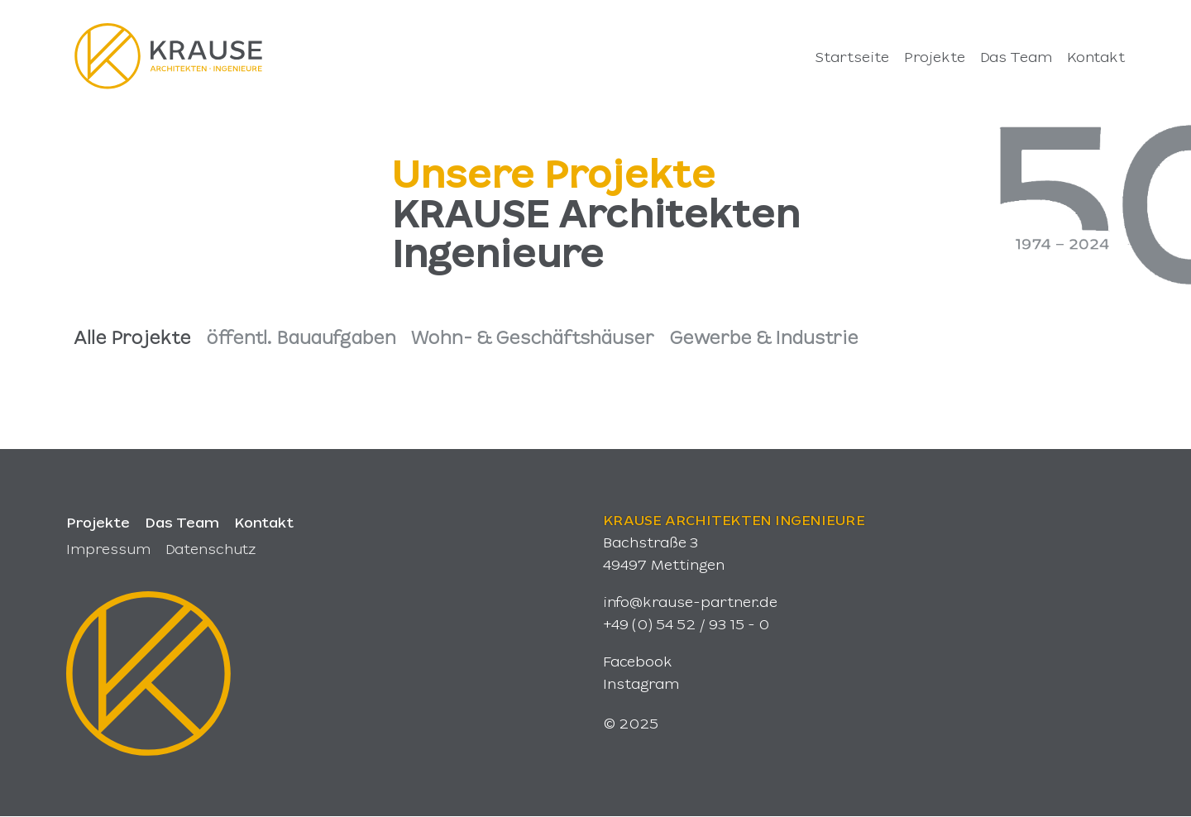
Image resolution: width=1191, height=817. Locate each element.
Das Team (182, 522)
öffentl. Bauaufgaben (301, 336)
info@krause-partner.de (690, 601)
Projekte (98, 522)
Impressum (108, 548)
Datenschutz (210, 548)
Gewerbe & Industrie (764, 336)
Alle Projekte (132, 336)
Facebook (637, 661)
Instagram (641, 683)
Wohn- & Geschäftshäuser (532, 336)
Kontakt (264, 522)
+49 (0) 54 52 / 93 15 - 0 (686, 623)
